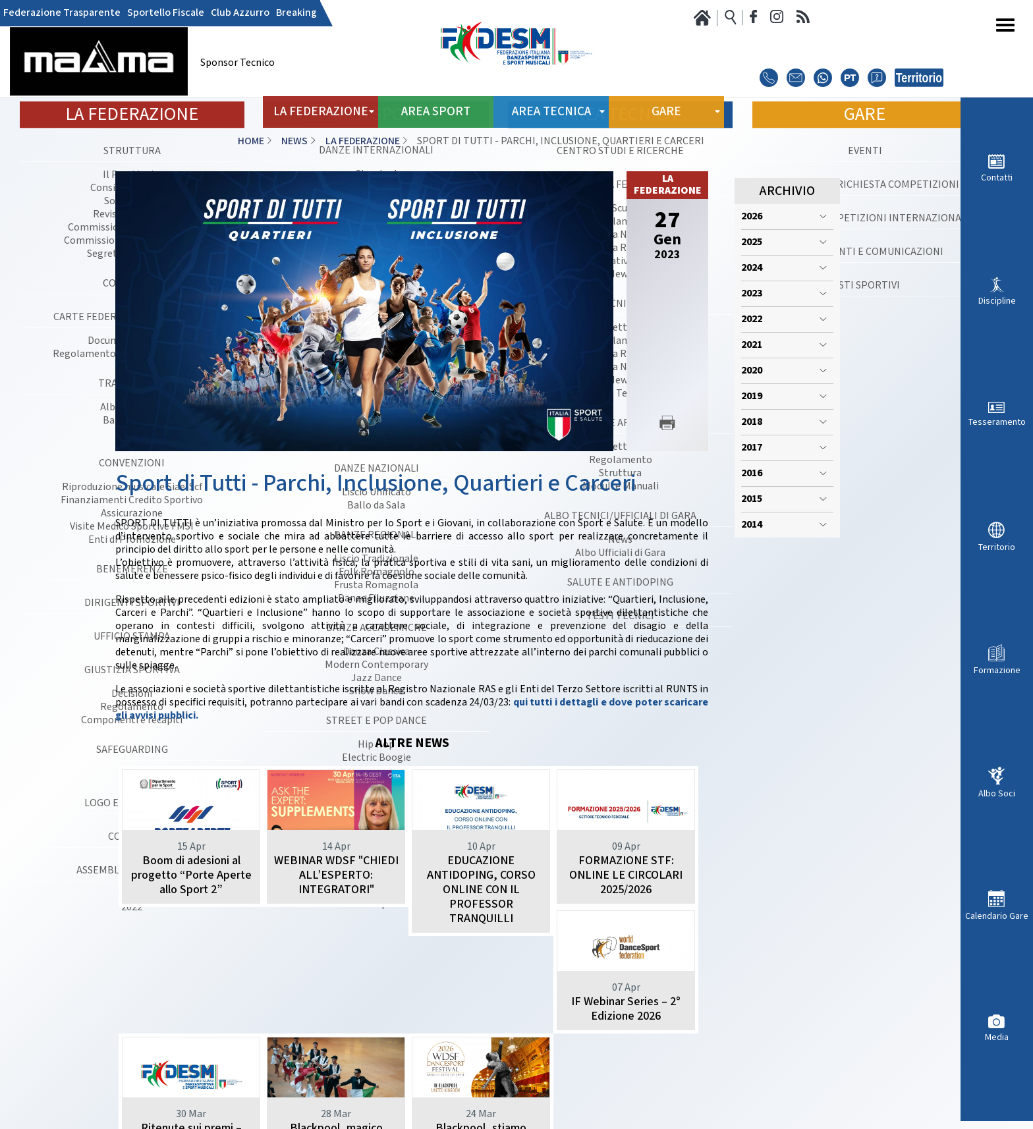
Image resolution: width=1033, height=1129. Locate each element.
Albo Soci (996, 793)
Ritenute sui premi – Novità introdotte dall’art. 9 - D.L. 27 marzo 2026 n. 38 (336, 1052)
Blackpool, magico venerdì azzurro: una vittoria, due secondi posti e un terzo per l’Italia (481, 1059)
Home (251, 141)
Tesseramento (997, 421)
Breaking (296, 13)
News (294, 141)
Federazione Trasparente (62, 13)
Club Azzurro (240, 13)
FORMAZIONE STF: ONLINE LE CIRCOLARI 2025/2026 (626, 875)
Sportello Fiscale (165, 13)
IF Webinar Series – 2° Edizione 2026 (191, 1038)
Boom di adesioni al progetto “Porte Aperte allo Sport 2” (191, 875)
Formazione (997, 670)
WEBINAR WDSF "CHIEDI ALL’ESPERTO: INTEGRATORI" (336, 875)
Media (997, 1037)
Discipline (997, 300)
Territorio (996, 547)
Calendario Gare (996, 916)
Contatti (997, 177)
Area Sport (435, 111)
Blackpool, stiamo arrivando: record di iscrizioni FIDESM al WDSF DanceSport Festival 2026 (626, 1059)
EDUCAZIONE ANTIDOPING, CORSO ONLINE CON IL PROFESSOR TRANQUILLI (481, 889)
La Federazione (362, 141)
